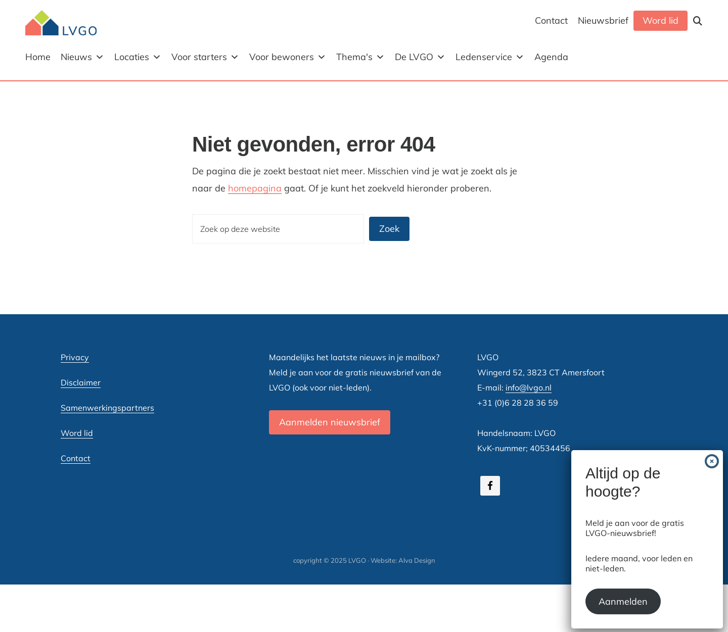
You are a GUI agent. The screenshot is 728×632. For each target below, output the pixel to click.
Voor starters (205, 57)
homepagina (255, 188)
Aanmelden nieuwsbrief (329, 422)
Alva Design (416, 560)
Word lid (660, 20)
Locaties (137, 57)
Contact (551, 20)
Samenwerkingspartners (107, 408)
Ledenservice (490, 57)
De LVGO (420, 57)
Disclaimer (81, 382)
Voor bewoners (287, 57)
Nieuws (82, 57)
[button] (698, 21)
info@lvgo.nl (529, 387)
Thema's (360, 57)
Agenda (551, 57)
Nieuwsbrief (603, 20)
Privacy (75, 357)
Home (38, 57)
